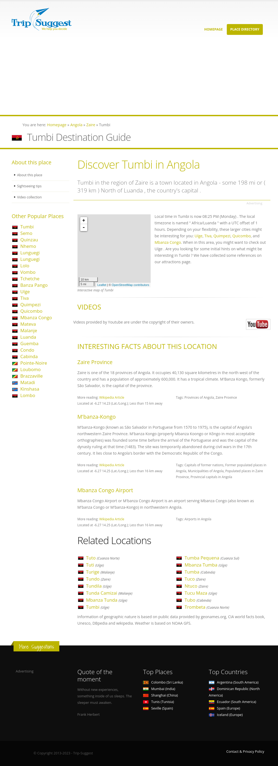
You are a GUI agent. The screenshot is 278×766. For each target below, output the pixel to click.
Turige (100, 572)
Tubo (198, 600)
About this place (30, 175)
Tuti (95, 565)
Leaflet (101, 285)
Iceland (226, 714)
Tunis (158, 702)
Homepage (213, 29)
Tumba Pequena (212, 558)
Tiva (24, 298)
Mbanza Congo (36, 317)
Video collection (29, 197)
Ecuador (232, 702)
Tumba (200, 572)
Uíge (25, 291)
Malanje (28, 330)
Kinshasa (29, 389)
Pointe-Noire (33, 363)
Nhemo (28, 246)
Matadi (27, 382)
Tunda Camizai (109, 593)
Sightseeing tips (29, 186)
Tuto (103, 558)
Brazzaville (31, 376)
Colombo (163, 682)
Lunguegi (30, 252)
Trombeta (207, 607)
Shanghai (160, 695)
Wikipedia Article (111, 397)
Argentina (234, 682)
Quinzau (29, 240)
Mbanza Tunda (106, 600)
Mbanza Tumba (206, 565)
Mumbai (159, 689)
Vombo (27, 272)
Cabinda (29, 356)
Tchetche (30, 278)
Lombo (27, 395)
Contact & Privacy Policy (245, 751)
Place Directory (244, 29)
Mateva (28, 324)
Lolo (24, 265)
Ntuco (196, 586)
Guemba (29, 343)
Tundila (99, 586)
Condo (27, 350)
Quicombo (31, 311)
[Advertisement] (139, 77)
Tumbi (27, 227)
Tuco (195, 579)
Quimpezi (30, 304)
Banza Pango (34, 285)
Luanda (28, 337)
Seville (158, 708)
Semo (26, 233)
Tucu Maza (201, 593)
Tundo (98, 579)
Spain (224, 708)
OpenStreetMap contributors (130, 285)
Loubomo (30, 369)
